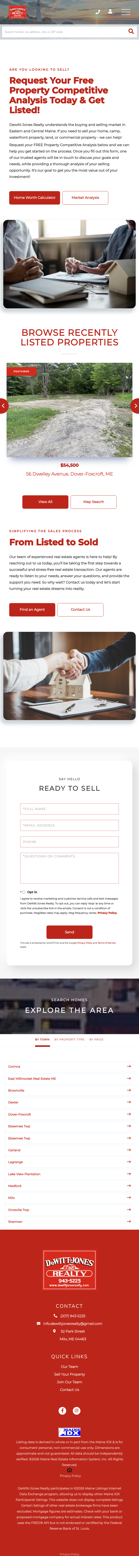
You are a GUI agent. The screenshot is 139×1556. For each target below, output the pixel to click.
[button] (131, 32)
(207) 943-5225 (69, 1316)
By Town (42, 1040)
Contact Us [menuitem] (69, 1390)
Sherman (15, 1222)
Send (69, 932)
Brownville (16, 1090)
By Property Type (69, 1040)
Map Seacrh (93, 502)
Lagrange (15, 1162)
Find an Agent (32, 610)
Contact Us (80, 610)
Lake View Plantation (24, 1174)
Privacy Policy (107, 913)
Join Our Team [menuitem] (69, 1382)
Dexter (13, 1103)
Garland (14, 1150)
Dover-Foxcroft (19, 1114)
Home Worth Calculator (34, 198)
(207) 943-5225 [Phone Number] (98, 12)
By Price (96, 1040)
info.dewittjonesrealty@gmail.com (69, 1324)
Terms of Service (107, 943)
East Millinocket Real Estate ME (32, 1079)
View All (45, 502)
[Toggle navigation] (125, 12)
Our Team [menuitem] (69, 1367)
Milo (11, 1198)
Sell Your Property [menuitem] (69, 1375)
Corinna (14, 1067)
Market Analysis (85, 198)
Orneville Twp (18, 1210)
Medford (14, 1186)
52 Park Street (69, 1336)
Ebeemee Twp (19, 1126)
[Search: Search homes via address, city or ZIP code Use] (69, 32)
